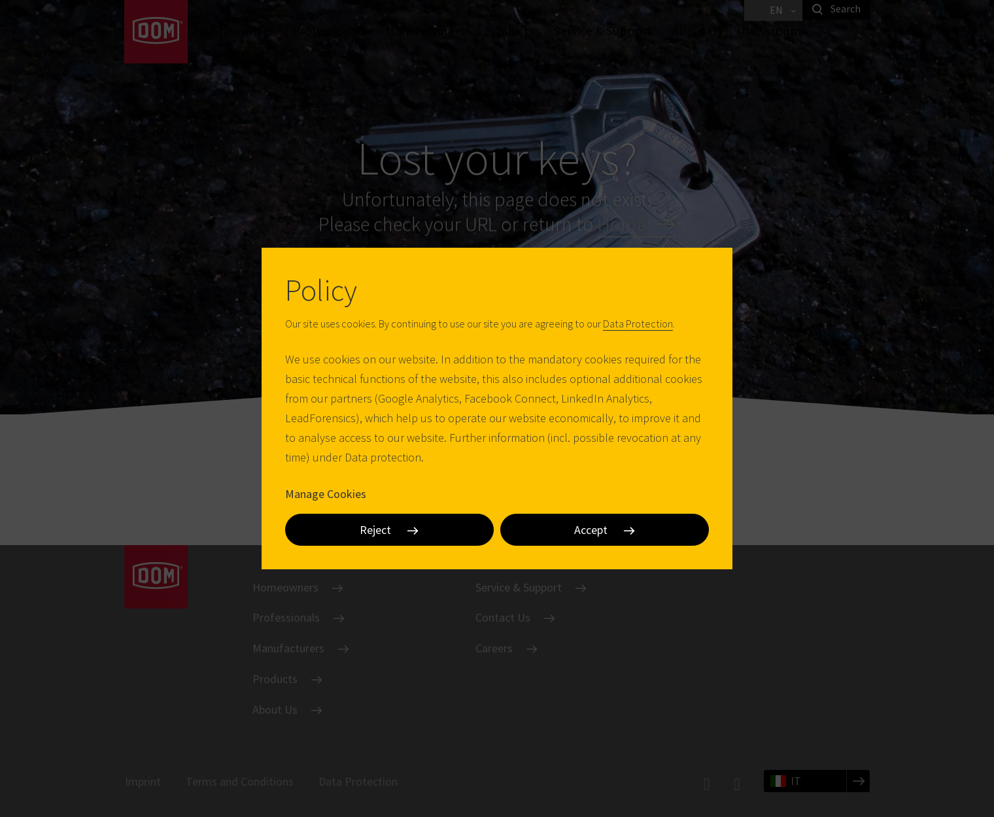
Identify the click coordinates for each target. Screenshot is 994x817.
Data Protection (638, 323)
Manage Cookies (325, 493)
